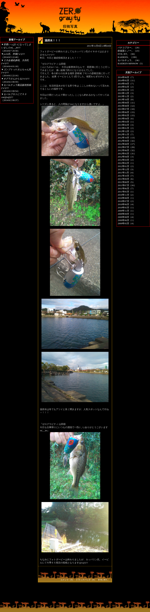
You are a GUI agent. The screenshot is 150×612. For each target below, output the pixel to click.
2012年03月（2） (126, 160)
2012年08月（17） (127, 144)
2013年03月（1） (126, 121)
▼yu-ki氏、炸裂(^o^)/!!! (13, 54)
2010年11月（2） (126, 194)
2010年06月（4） (126, 204)
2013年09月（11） (127, 102)
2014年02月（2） (126, 86)
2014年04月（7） (126, 83)
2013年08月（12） (127, 106)
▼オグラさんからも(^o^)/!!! (15, 78)
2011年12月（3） (126, 169)
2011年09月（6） (126, 179)
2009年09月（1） (126, 214)
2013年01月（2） (126, 128)
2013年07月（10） (127, 109)
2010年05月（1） (126, 207)
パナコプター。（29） (129, 47)
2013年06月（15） (127, 112)
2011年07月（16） (127, 185)
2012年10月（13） (127, 137)
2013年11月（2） (126, 96)
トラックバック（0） (86, 579)
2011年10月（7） (126, 175)
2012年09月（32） (127, 140)
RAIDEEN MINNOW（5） (131, 63)
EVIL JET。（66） (127, 54)
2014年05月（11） (127, 80)
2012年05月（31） (127, 153)
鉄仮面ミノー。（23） (129, 50)
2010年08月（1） (126, 198)
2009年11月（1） (126, 210)
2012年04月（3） (126, 156)
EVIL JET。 (103, 579)
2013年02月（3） (126, 125)
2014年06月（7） (126, 77)
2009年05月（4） (126, 223)
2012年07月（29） (127, 147)
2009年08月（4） (126, 217)
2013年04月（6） (126, 118)
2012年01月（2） (126, 166)
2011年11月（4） (126, 172)
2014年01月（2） (126, 90)
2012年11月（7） (126, 134)
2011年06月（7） (126, 188)
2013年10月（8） (126, 99)
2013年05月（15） (127, 115)
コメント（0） (67, 579)
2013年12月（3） (126, 93)
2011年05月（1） (126, 191)
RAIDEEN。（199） (128, 57)
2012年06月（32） (127, 150)
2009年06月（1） (126, 220)
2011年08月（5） (126, 182)
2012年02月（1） (126, 163)
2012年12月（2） (126, 131)
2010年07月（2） (126, 201)
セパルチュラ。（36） (129, 60)
